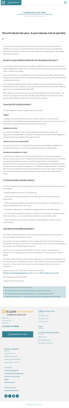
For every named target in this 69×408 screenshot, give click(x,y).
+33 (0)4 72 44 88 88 (11, 326)
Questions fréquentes (11, 370)
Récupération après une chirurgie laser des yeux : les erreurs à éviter (28, 291)
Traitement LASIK (43, 315)
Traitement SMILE (43, 318)
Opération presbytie (10, 356)
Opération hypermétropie (12, 359)
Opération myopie (9, 353)
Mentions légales (10, 387)
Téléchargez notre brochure (14, 373)
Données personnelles (11, 390)
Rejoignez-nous (9, 382)
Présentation (42, 337)
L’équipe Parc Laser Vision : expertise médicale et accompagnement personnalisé (32, 297)
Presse (6, 379)
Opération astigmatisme (12, 362)
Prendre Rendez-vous (44, 340)
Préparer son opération (45, 343)
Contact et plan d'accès (12, 376)
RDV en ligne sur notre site (49, 273)
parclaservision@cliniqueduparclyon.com (17, 273)
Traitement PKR (43, 321)
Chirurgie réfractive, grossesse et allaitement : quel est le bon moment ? (29, 294)
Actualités (8, 367)
